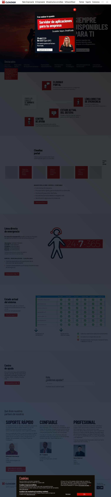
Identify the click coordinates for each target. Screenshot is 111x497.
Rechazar (68, 494)
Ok (84, 494)
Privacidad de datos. (84, 485)
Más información (23, 489)
